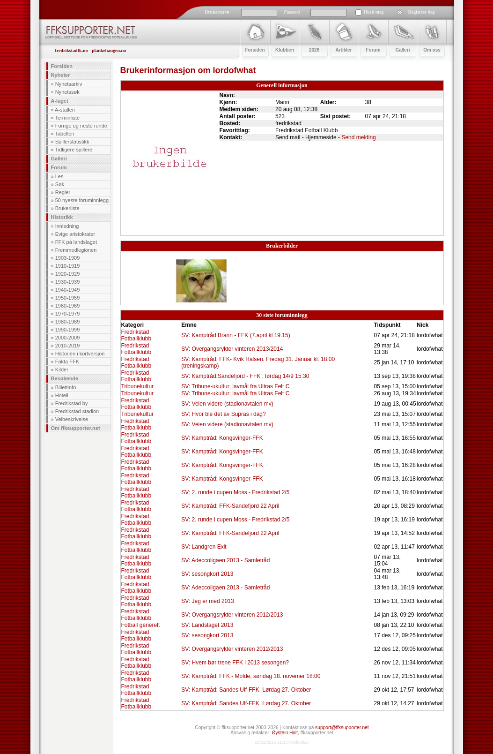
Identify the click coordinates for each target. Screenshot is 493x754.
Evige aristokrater (75, 234)
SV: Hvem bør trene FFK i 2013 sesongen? (235, 662)
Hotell (61, 395)
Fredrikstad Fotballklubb (136, 335)
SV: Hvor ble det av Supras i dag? (223, 414)
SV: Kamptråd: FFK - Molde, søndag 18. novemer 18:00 (250, 676)
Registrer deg (421, 12)
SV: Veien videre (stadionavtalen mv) (227, 403)
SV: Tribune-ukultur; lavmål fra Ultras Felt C (235, 386)
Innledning (67, 226)
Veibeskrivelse (71, 419)
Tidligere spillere (73, 149)
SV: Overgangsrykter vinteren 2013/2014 (232, 349)
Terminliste (67, 118)
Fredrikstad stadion (77, 411)
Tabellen (64, 133)
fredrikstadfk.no (71, 50)
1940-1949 (67, 290)
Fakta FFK (67, 361)
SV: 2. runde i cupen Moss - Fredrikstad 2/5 (235, 492)
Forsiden (62, 66)
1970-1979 (67, 314)
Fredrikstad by (71, 403)
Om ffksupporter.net (75, 428)
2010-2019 (67, 345)
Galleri (59, 158)
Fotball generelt (140, 625)
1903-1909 (67, 258)
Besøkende (65, 378)
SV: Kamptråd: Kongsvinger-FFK (222, 438)
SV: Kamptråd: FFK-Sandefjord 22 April (230, 506)
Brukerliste (67, 208)
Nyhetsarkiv (68, 84)
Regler (62, 192)
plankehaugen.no (109, 50)
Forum (59, 167)
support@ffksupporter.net (341, 727)
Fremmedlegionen (76, 250)
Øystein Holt (285, 732)
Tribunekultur (137, 386)
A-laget (59, 101)
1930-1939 (67, 282)
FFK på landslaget (76, 242)
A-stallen (65, 110)
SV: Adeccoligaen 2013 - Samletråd (225, 560)
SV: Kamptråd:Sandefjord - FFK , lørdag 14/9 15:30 (245, 376)
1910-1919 (67, 266)
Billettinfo (65, 387)
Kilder (61, 369)
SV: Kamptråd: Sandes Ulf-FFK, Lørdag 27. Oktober (246, 689)
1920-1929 (67, 274)
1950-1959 (67, 298)
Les (59, 176)
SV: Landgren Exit (203, 546)
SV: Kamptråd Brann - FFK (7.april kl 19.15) (235, 335)
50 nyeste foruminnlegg (82, 200)
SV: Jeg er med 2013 (207, 601)
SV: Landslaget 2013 (207, 625)
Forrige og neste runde (81, 125)
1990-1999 (67, 329)
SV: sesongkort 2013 (207, 574)
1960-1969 (67, 306)
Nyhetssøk (67, 92)
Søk (60, 184)
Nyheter (60, 75)
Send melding (358, 137)
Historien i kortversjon (80, 353)
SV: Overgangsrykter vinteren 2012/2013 (232, 614)
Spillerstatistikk (72, 141)
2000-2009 (67, 337)
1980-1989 (67, 321)
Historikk (62, 217)
